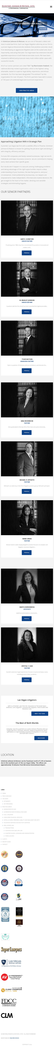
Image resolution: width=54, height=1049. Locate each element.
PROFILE (26, 253)
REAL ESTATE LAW (9, 825)
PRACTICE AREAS (7, 806)
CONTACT (5, 844)
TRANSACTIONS (9, 828)
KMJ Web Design (14, 1038)
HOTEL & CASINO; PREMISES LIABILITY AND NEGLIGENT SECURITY (22, 820)
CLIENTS (4, 839)
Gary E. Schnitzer (27, 239)
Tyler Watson (27, 359)
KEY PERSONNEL (8, 804)
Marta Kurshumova (27, 607)
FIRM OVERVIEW (6, 796)
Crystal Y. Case (27, 666)
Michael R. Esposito (27, 480)
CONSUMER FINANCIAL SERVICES (13, 817)
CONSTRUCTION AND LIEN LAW (13, 830)
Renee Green (27, 539)
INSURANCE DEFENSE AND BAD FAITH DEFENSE (17, 822)
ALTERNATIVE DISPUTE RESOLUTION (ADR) (15, 812)
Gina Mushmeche (27, 421)
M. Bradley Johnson (27, 300)
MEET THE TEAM (40, 713)
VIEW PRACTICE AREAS (26, 90)
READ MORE (41, 738)
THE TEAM (5, 798)
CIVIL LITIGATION (8, 814)
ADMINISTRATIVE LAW (10, 809)
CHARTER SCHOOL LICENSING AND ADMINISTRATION (19, 833)
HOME (4, 793)
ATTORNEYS (7, 801)
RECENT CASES (6, 841)
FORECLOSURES (9, 836)
